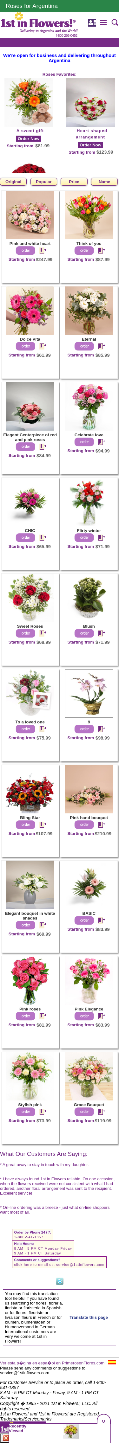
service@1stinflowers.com (80, 1265)
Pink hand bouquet (89, 817)
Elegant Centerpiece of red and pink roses (30, 437)
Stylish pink (30, 1104)
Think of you (89, 243)
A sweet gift (30, 130)
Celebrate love (89, 435)
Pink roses (30, 1009)
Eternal (89, 339)
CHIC (30, 530)
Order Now (28, 138)
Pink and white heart (30, 243)
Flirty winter (89, 530)
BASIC (89, 913)
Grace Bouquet (89, 1104)
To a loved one (29, 722)
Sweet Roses (30, 626)
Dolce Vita (30, 339)
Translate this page (88, 1317)
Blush (89, 626)
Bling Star (30, 817)
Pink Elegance (89, 1009)
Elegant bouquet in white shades (30, 915)
